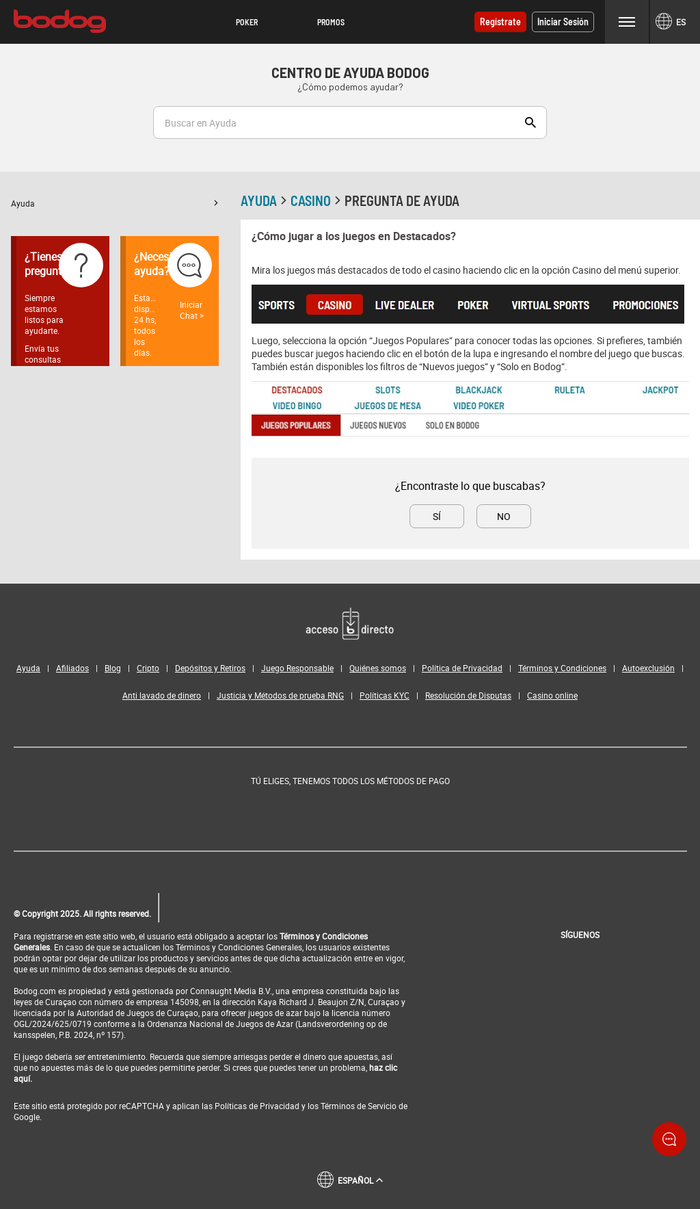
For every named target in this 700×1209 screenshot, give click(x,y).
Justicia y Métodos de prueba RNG (280, 695)
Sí (437, 516)
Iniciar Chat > (192, 310)
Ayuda (115, 203)
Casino (318, 200)
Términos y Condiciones (562, 668)
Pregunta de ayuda (402, 200)
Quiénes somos (377, 668)
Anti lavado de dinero (161, 695)
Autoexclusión (648, 668)
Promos (331, 22)
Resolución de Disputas (468, 695)
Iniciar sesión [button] (563, 21)
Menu (627, 21)
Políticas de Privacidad (257, 1105)
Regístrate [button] (500, 21)
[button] (247, 22)
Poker (247, 22)
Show (530, 122)
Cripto (148, 668)
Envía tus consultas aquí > (43, 359)
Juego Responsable (297, 668)
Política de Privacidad (462, 668)
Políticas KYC (384, 695)
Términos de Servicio (358, 1105)
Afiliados (72, 668)
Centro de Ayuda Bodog (350, 72)
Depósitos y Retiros (210, 668)
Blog (113, 668)
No (504, 516)
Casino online (552, 695)
